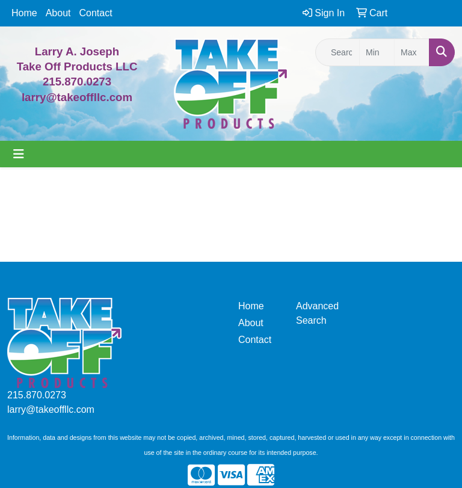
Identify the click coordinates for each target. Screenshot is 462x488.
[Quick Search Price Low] (377, 52)
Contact (95, 13)
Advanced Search (317, 313)
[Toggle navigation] (18, 154)
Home (24, 13)
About (58, 13)
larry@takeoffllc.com (50, 409)
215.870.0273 (77, 81)
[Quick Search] (337, 52)
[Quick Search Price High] (412, 52)
